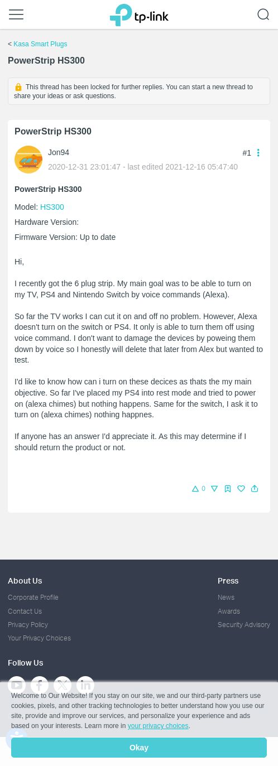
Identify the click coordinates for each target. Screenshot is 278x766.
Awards (229, 611)
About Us (25, 580)
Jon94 (58, 152)
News (226, 597)
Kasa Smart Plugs (40, 44)
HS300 (52, 207)
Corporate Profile (33, 597)
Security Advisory (244, 624)
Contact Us (25, 611)
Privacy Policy (28, 624)
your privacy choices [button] (158, 726)
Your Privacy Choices (39, 638)
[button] (254, 488)
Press (228, 580)
